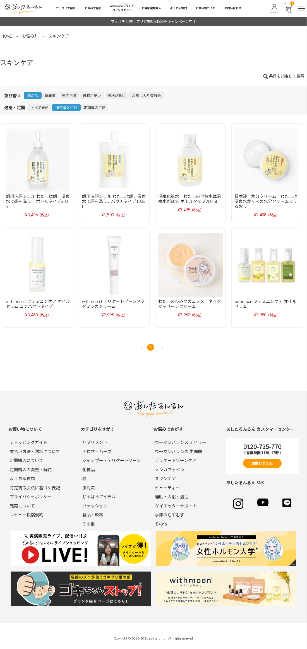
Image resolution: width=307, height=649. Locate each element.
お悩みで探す (93, 8)
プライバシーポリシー (31, 496)
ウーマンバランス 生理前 (178, 451)
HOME (6, 35)
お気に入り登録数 (146, 95)
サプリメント (94, 442)
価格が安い (92, 95)
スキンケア (58, 35)
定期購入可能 (94, 107)
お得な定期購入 (151, 8)
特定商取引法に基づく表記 (35, 487)
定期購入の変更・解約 (31, 469)
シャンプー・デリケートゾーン (111, 460)
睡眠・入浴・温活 (171, 496)
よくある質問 (178, 8)
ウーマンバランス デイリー (180, 442)
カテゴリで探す (65, 8)
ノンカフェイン (169, 469)
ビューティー (167, 487)
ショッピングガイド (28, 442)
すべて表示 (40, 107)
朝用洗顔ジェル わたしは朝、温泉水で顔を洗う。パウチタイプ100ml (114, 201)
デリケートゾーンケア (175, 460)
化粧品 (88, 469)
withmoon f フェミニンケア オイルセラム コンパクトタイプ (38, 303)
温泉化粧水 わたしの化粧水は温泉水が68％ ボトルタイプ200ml (189, 198)
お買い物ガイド (205, 8)
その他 (88, 523)
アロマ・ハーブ (96, 451)
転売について (22, 505)
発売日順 (69, 95)
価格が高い (116, 95)
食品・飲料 (92, 514)
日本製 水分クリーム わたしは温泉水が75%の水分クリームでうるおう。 (265, 201)
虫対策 (88, 487)
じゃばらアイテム (99, 496)
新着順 (50, 95)
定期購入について (26, 460)
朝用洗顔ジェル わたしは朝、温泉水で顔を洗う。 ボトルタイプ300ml (38, 201)
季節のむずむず (169, 514)
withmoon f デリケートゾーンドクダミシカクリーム (113, 303)
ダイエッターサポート (176, 505)
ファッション (94, 505)
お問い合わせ (232, 8)
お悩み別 (30, 35)
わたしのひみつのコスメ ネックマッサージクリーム (189, 303)
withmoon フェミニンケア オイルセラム (265, 303)
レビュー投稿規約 (26, 514)
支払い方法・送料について (35, 451)
